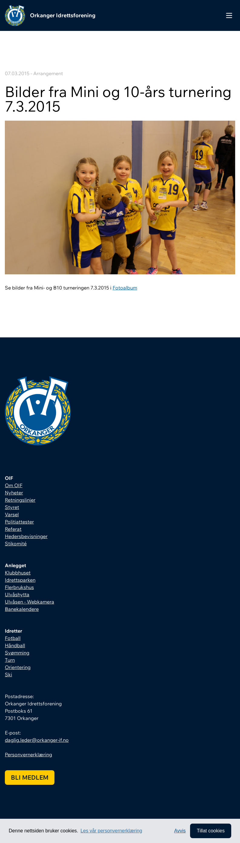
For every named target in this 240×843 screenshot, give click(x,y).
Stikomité (16, 543)
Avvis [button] (180, 830)
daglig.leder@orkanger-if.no (37, 740)
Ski (8, 674)
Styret (12, 507)
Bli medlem (29, 777)
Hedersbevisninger (26, 536)
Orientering (18, 667)
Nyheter (14, 493)
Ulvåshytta (17, 594)
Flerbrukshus (19, 587)
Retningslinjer (20, 500)
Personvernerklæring (28, 754)
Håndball (15, 645)
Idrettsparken (20, 580)
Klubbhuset (18, 573)
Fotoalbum (125, 288)
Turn (10, 660)
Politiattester (19, 522)
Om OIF (13, 485)
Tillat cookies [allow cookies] (211, 830)
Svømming (17, 653)
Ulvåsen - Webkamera (29, 602)
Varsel (12, 514)
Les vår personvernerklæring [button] (111, 830)
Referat (13, 529)
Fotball (13, 638)
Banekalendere (22, 609)
